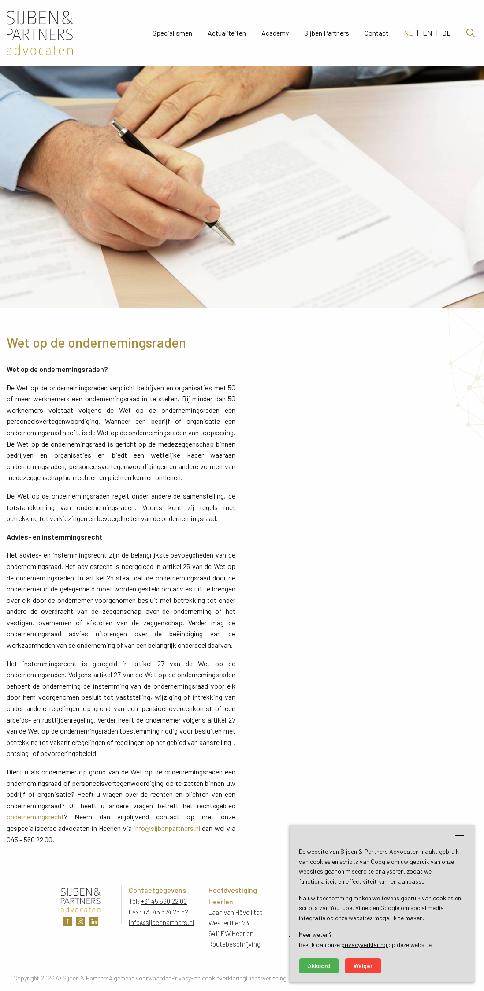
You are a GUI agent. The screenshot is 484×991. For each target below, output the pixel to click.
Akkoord (319, 965)
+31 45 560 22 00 (164, 901)
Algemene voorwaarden (140, 978)
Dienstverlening (266, 978)
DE (446, 33)
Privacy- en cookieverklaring (208, 978)
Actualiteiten (227, 33)
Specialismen (172, 33)
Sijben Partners (326, 33)
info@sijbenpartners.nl (167, 828)
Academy (275, 33)
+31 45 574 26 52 (165, 912)
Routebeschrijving (234, 944)
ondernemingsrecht (35, 816)
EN (427, 33)
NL (408, 33)
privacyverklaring (364, 944)
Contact (376, 33)
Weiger (363, 965)
